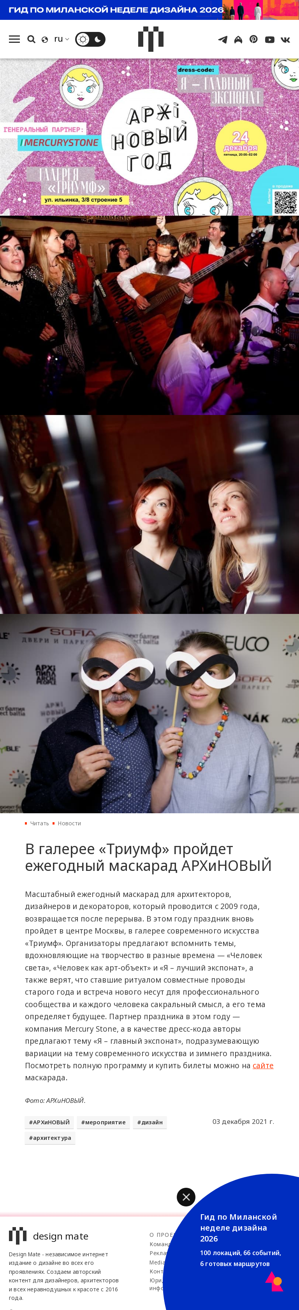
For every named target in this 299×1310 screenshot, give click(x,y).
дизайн (152, 1122)
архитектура (52, 1137)
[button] (186, 1197)
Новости (69, 823)
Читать (39, 823)
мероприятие (105, 1122)
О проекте (167, 1234)
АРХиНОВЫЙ (51, 1122)
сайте (263, 1065)
